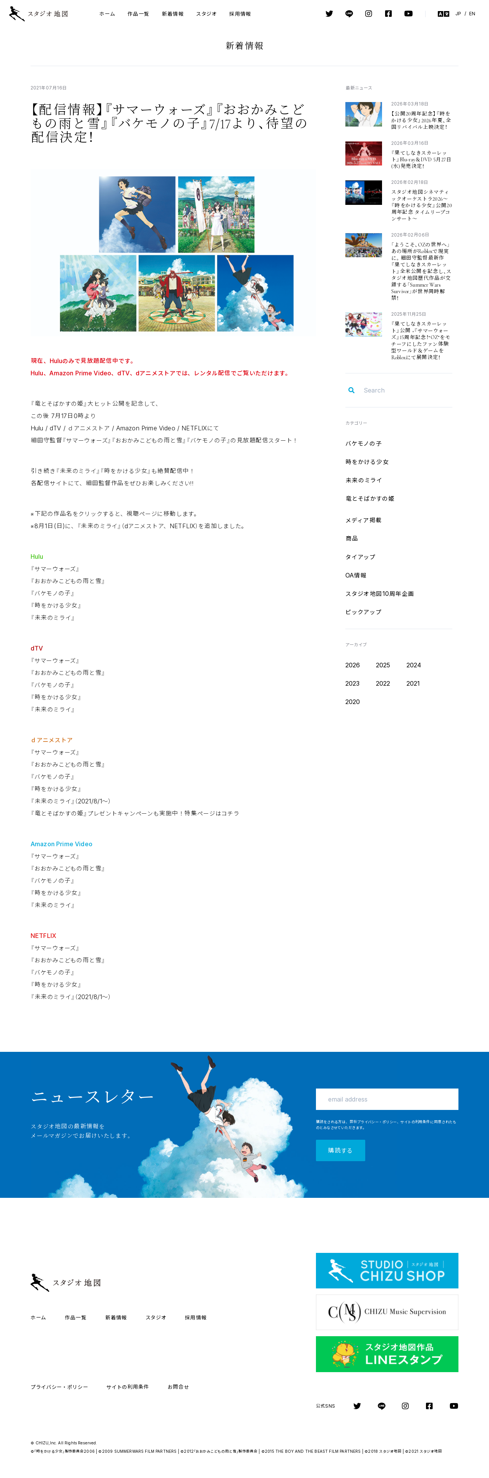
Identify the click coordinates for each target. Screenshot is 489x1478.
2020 (352, 702)
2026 (352, 665)
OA (356, 575)
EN (472, 13)
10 (380, 593)
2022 (383, 683)
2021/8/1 (71, 801)
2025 (383, 665)
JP (458, 13)
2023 (352, 683)
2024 (413, 665)
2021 (413, 683)
